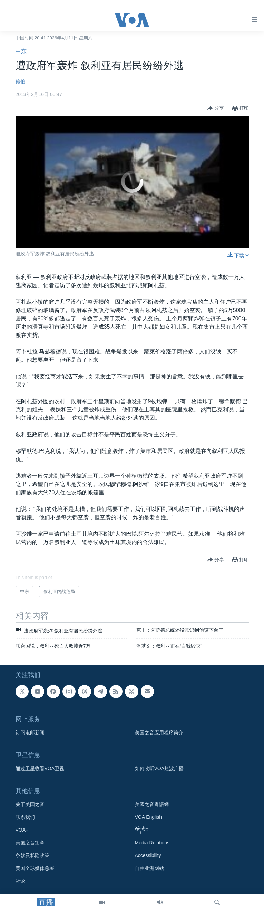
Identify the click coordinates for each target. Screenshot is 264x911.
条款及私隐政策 (32, 855)
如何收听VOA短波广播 (159, 768)
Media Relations (152, 842)
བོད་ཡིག (142, 830)
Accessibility (148, 855)
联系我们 (25, 817)
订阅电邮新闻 (30, 732)
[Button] (215, 108)
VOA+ (22, 830)
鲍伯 (20, 81)
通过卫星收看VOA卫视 (40, 768)
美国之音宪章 (30, 842)
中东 (21, 51)
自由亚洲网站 (149, 868)
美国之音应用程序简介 (159, 732)
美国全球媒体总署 (35, 868)
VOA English (148, 817)
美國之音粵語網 (152, 804)
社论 (20, 881)
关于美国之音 (30, 804)
